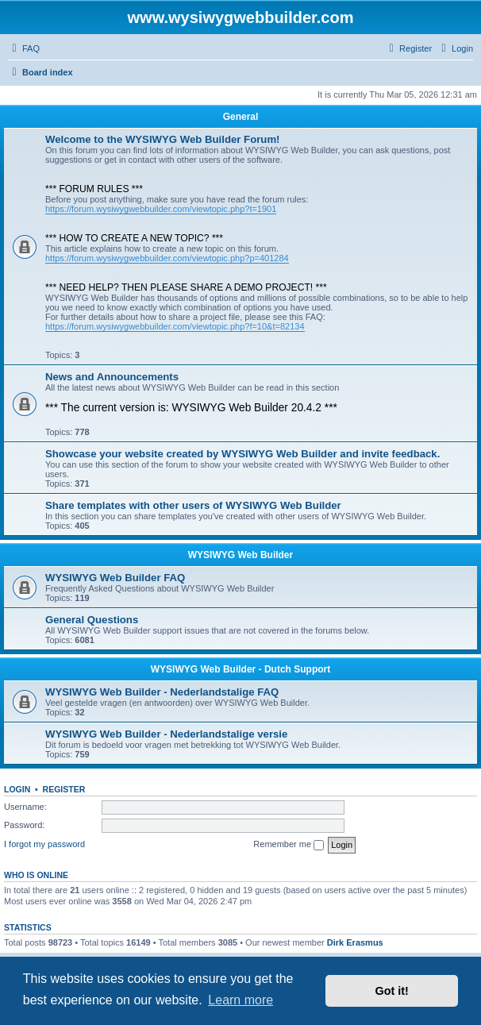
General (241, 116)
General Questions (91, 620)
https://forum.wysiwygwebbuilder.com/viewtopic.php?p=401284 (167, 258)
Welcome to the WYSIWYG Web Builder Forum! (162, 139)
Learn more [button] (240, 1000)
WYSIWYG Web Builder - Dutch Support (240, 669)
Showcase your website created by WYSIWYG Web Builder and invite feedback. (242, 454)
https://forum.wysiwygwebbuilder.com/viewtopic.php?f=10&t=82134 (175, 326)
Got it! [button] (392, 991)
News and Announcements (112, 377)
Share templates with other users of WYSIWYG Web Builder (193, 505)
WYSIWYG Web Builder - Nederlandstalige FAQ (162, 692)
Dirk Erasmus (355, 942)
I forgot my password (44, 844)
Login (17, 789)
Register (64, 789)
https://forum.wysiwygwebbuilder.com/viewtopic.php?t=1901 (160, 209)
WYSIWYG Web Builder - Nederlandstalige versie (166, 734)
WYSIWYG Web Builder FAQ (115, 578)
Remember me (288, 844)
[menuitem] (24, 48)
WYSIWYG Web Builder (240, 555)
